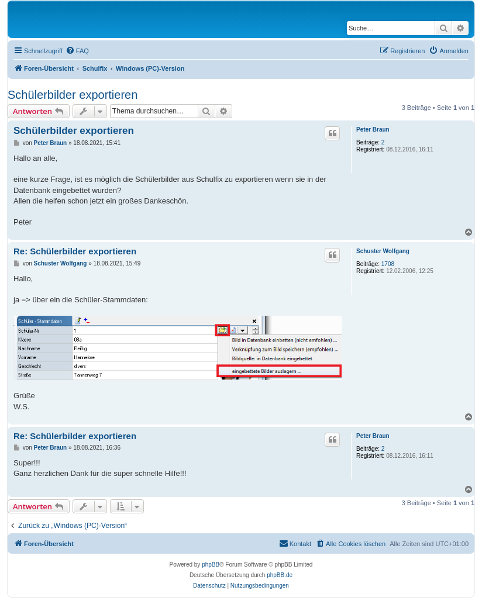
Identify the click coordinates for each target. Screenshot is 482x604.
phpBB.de (279, 575)
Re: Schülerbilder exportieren (74, 251)
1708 (387, 264)
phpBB (210, 564)
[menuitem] (77, 51)
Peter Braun (373, 129)
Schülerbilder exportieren (72, 94)
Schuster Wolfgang (382, 251)
